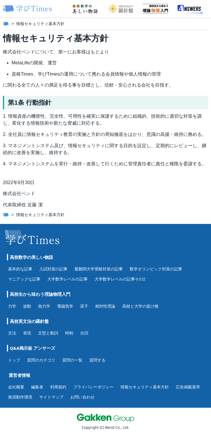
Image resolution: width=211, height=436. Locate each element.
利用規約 (58, 387)
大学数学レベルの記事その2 (120, 279)
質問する (97, 360)
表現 (27, 333)
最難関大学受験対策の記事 (98, 269)
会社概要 (16, 387)
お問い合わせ (82, 397)
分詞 (84, 333)
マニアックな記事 (24, 279)
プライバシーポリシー (93, 387)
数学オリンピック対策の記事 (156, 269)
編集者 (37, 387)
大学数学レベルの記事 (67, 279)
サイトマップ (51, 397)
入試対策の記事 (53, 269)
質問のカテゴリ (41, 360)
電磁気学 (65, 306)
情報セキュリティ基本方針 (144, 387)
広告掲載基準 (188, 387)
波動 (27, 306)
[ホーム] (6, 24)
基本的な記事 (20, 269)
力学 (12, 306)
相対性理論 (105, 306)
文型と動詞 (48, 333)
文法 (12, 333)
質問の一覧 (72, 360)
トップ (14, 360)
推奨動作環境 (20, 397)
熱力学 (44, 306)
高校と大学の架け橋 (140, 306)
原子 (84, 306)
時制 (69, 333)
